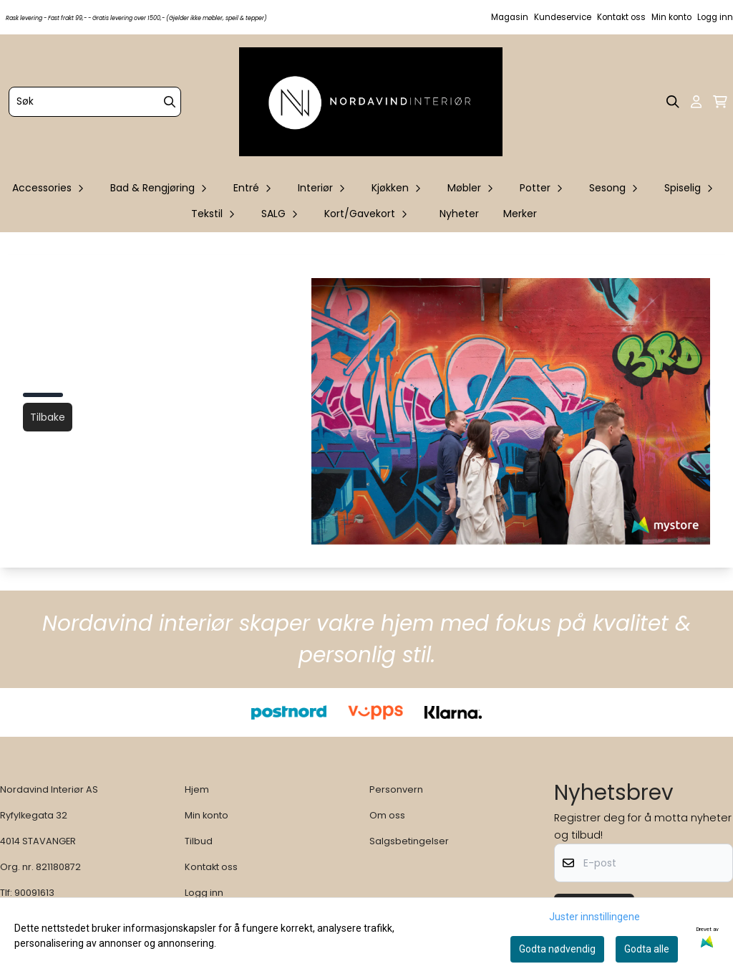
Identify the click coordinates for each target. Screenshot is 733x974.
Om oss (387, 815)
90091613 (34, 893)
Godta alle (646, 949)
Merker (520, 213)
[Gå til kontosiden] (696, 102)
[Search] (169, 101)
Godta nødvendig (557, 949)
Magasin (509, 17)
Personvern (396, 789)
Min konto (671, 17)
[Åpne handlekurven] (720, 102)
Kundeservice (562, 17)
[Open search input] (672, 101)
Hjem (197, 789)
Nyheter (459, 213)
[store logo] (371, 101)
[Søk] (95, 102)
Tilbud (199, 841)
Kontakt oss (621, 17)
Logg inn (715, 17)
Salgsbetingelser (409, 841)
